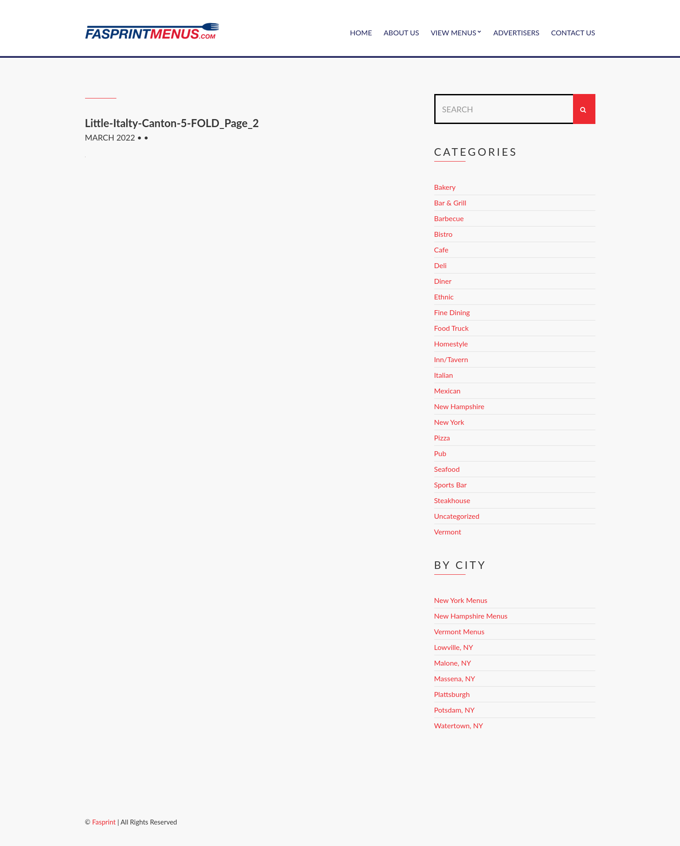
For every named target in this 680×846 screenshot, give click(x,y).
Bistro (443, 234)
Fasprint (103, 822)
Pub (440, 453)
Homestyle (451, 343)
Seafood (447, 469)
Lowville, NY (453, 647)
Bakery (445, 187)
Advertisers (516, 32)
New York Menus (461, 600)
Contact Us (573, 32)
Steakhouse (452, 500)
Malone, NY (452, 662)
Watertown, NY (458, 725)
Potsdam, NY (454, 709)
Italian (443, 375)
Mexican (447, 390)
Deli (440, 265)
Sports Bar (450, 484)
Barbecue (449, 218)
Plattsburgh (452, 694)
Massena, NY (454, 678)
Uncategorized (457, 516)
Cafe (441, 249)
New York (449, 422)
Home (361, 32)
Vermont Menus (459, 631)
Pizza (442, 437)
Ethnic (444, 296)
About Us (401, 32)
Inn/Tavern (451, 359)
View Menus (453, 32)
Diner (443, 281)
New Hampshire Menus (471, 615)
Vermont (448, 531)
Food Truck (451, 328)
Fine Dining (452, 312)
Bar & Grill (450, 202)
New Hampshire (459, 406)
